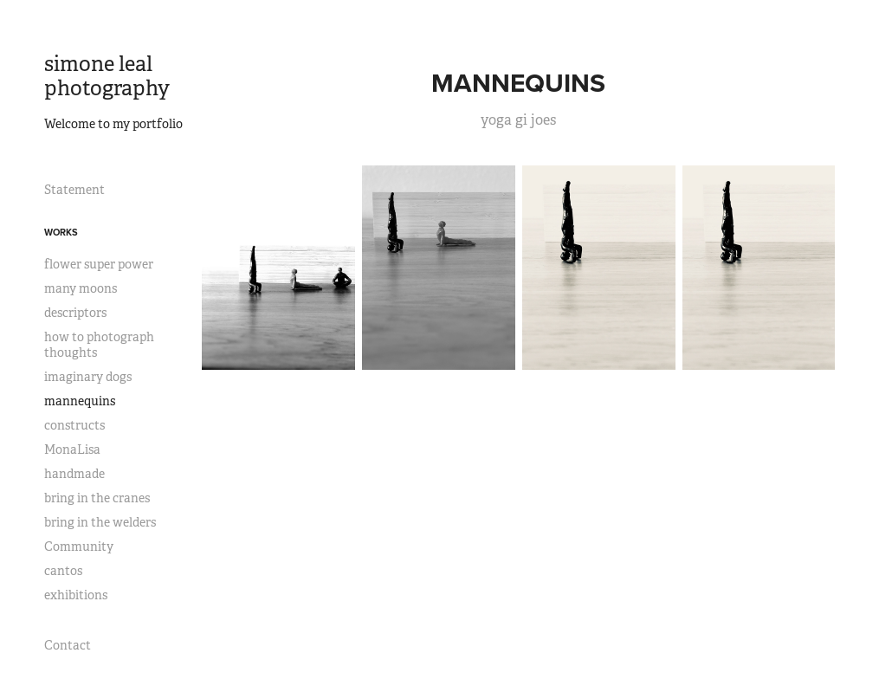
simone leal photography (107, 76)
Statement (74, 189)
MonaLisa (72, 449)
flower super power (98, 264)
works (61, 232)
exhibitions (75, 595)
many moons (80, 288)
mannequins (79, 401)
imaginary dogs (88, 377)
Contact (67, 645)
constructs (74, 425)
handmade (74, 474)
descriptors (75, 312)
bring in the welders (100, 522)
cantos (63, 571)
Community (78, 546)
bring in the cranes (97, 498)
